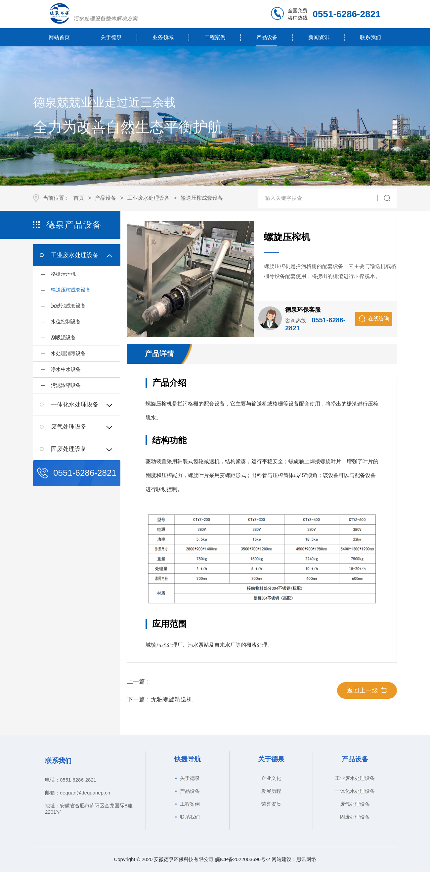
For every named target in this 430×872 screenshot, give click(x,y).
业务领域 (163, 37)
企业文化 (271, 778)
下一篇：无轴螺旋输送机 (160, 699)
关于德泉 (111, 37)
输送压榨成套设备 (202, 198)
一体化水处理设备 (355, 791)
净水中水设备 (66, 369)
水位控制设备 (66, 321)
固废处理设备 (355, 817)
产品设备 (267, 37)
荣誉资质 (271, 804)
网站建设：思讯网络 (294, 859)
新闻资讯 (318, 37)
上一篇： (139, 681)
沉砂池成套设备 (68, 305)
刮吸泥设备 (63, 337)
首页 (78, 198)
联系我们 (370, 37)
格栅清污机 (63, 274)
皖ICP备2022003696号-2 (242, 859)
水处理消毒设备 (68, 353)
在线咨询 (374, 318)
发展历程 (271, 791)
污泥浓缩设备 (66, 385)
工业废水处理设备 (148, 198)
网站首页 (59, 37)
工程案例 (215, 37)
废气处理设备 (355, 804)
